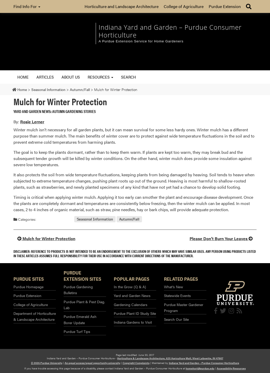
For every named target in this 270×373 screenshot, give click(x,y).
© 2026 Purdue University (46, 363)
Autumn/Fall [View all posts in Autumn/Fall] (129, 219)
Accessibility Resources (231, 368)
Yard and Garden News (132, 295)
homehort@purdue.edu (200, 368)
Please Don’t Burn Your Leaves (221, 238)
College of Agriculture (184, 6)
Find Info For (26, 6)
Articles (45, 77)
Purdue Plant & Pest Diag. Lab (84, 304)
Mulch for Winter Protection (46, 238)
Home (23, 77)
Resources (100, 77)
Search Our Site (176, 319)
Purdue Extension (225, 6)
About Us (71, 77)
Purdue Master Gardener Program (183, 307)
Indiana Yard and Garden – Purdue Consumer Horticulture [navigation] (170, 31)
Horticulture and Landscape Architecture (122, 6)
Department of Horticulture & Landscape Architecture (34, 316)
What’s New (173, 286)
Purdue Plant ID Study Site (135, 313)
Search (128, 77)
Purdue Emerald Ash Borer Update (80, 319)
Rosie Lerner (32, 122)
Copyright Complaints (136, 363)
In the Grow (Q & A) (130, 286)
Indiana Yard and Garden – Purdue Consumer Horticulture (204, 363)
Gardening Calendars (130, 304)
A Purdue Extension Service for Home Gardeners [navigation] (141, 41)
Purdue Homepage (28, 286)
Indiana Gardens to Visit (133, 322)
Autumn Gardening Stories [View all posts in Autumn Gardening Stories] (74, 111)
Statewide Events (177, 295)
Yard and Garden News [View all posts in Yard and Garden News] (31, 111)
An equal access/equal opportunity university (92, 363)
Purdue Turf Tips (77, 331)
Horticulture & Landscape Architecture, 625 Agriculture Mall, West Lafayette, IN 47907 (170, 358)
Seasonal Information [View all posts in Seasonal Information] (95, 219)
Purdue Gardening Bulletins (78, 289)
